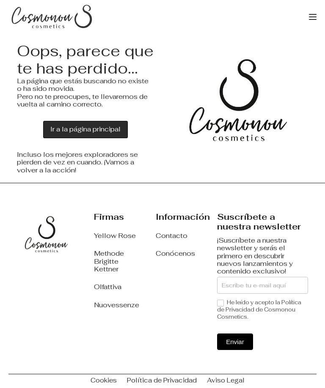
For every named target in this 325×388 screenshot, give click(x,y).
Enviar (235, 341)
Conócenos (175, 253)
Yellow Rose (115, 236)
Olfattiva (107, 287)
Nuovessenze (116, 305)
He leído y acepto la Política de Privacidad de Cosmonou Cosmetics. (259, 309)
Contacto (171, 236)
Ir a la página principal (85, 129)
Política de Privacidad (162, 380)
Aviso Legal (226, 380)
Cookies (104, 380)
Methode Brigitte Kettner (109, 261)
